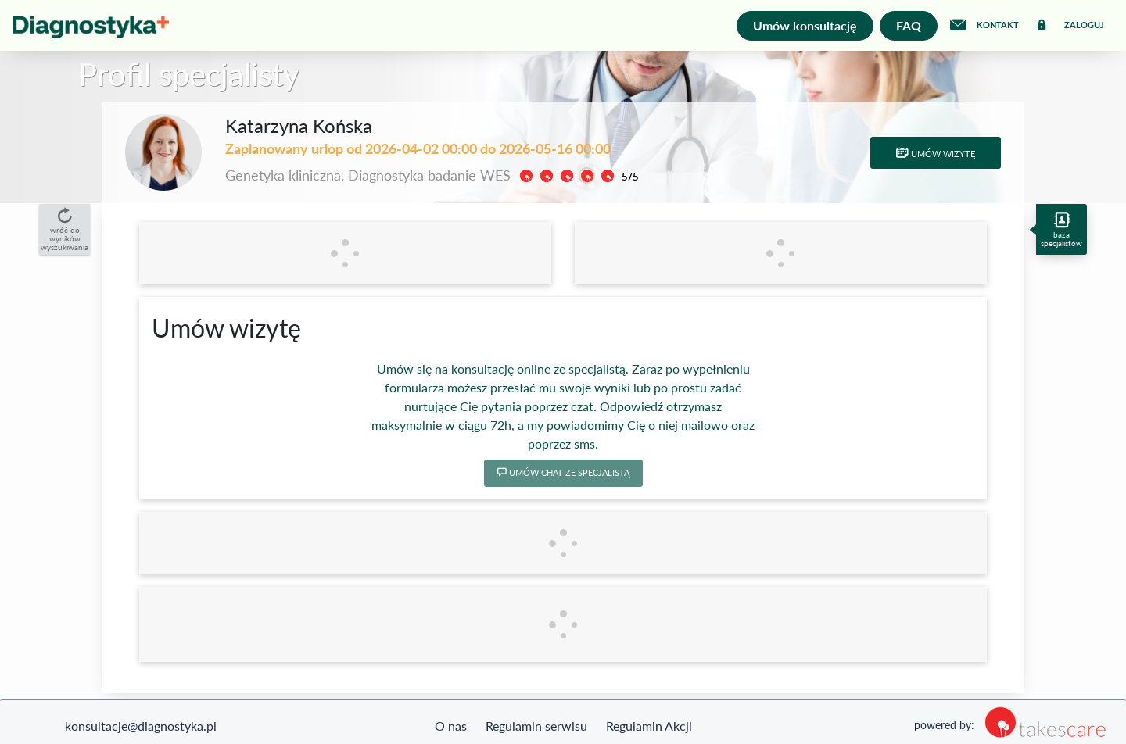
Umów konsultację (805, 25)
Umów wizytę (935, 153)
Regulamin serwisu (536, 725)
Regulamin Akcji (649, 725)
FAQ (908, 25)
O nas (451, 725)
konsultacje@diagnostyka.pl (141, 725)
